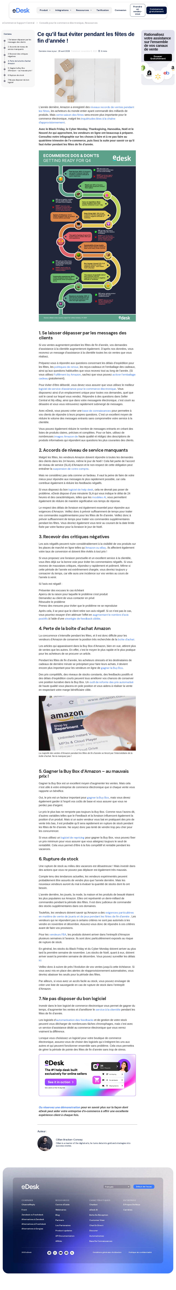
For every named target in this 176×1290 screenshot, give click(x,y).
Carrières (127, 1210)
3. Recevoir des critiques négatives (18, 55)
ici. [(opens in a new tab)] (40, 960)
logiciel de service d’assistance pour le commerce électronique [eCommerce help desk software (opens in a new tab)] (77, 389)
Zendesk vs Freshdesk (32, 1214)
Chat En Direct (96, 1225)
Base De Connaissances (100, 1241)
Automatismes (96, 1236)
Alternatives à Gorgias (32, 1228)
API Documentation (64, 1236)
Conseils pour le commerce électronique (61, 23)
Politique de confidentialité (140, 1252)
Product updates (63, 1230)
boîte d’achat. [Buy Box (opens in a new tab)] (126, 639)
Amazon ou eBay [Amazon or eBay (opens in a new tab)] (95, 547)
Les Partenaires (63, 1225)
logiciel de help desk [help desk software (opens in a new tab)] (80, 489)
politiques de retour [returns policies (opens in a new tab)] (66, 367)
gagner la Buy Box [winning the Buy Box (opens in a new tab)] (112, 668)
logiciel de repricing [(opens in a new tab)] (72, 837)
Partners (59, 1220)
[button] (120, 10)
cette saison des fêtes (70, 115)
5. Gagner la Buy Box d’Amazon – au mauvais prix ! (20, 69)
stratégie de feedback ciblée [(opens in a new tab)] (82, 618)
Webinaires (60, 1210)
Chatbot (93, 1204)
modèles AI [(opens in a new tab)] (99, 497)
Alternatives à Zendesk (33, 1219)
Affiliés (58, 1241)
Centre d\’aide (62, 1204)
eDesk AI (93, 1210)
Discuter (93, 1230)
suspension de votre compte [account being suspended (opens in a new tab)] (71, 469)
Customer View (96, 1220)
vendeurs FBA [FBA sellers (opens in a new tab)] (57, 934)
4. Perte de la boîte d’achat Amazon (19, 62)
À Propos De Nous (131, 1204)
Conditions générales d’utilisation (107, 1252)
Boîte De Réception (98, 1215)
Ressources (91, 23)
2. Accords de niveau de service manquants (18, 47)
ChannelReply (28, 1204)
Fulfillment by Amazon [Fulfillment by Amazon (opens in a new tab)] (67, 374)
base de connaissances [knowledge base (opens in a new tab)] (96, 410)
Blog (57, 1215)
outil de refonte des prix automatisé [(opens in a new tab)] (112, 682)
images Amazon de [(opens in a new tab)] (66, 436)
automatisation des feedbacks (74, 1020)
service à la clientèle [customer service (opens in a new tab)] (108, 1009)
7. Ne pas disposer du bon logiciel (18, 81)
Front (24, 1210)
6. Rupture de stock (16, 75)
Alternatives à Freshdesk (34, 1224)
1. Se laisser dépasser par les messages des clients (19, 40)
